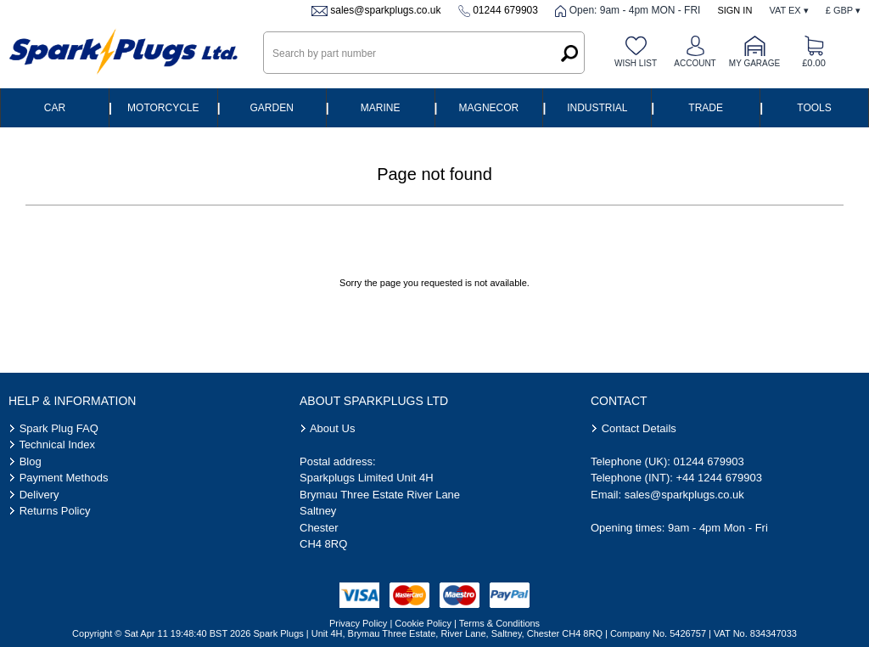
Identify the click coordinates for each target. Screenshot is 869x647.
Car (54, 108)
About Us (332, 428)
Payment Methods (64, 477)
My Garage (754, 63)
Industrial (597, 108)
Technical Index (57, 444)
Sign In (734, 10)
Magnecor (489, 108)
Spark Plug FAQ (59, 428)
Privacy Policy (358, 623)
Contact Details (639, 428)
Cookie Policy (423, 623)
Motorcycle (163, 108)
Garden (272, 108)
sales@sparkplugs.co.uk (385, 10)
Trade (705, 108)
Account (694, 63)
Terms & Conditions (499, 623)
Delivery (39, 494)
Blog (31, 461)
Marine (381, 108)
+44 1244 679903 (719, 477)
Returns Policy (55, 510)
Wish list (635, 63)
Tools (814, 108)
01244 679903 (505, 10)
